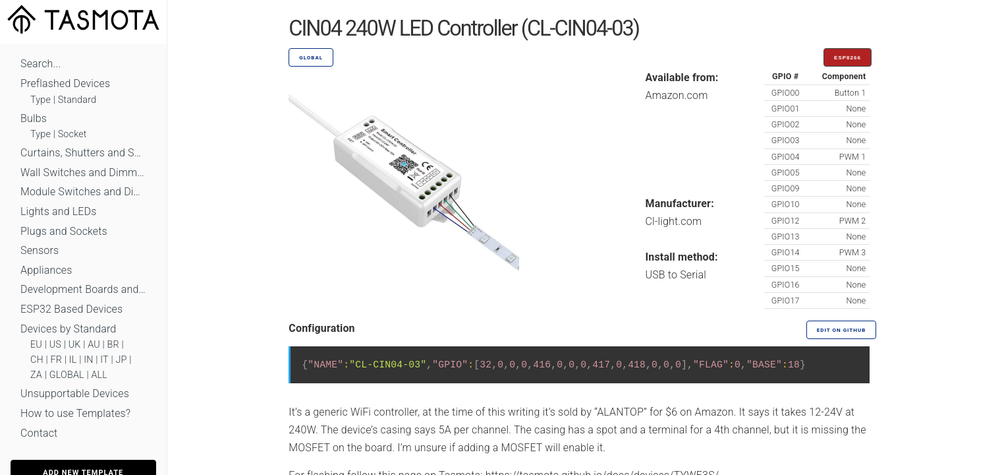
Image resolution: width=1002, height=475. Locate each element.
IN (88, 359)
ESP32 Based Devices (71, 309)
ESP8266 (847, 58)
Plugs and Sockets (63, 231)
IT (104, 359)
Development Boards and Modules (83, 289)
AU (94, 344)
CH (36, 359)
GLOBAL (66, 375)
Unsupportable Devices (74, 393)
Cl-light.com (674, 221)
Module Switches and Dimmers (83, 191)
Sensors (39, 250)
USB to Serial (676, 275)
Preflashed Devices (65, 83)
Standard (77, 100)
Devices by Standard (68, 329)
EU (36, 344)
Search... (40, 63)
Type (40, 100)
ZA (36, 375)
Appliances (46, 270)
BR (113, 344)
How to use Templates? (75, 413)
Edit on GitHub (841, 330)
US (55, 344)
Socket (72, 134)
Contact (38, 433)
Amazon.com (677, 95)
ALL (99, 375)
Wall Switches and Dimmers (83, 172)
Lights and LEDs (58, 211)
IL (73, 359)
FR (57, 359)
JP (121, 359)
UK (75, 344)
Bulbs (33, 118)
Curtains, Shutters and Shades (83, 152)
